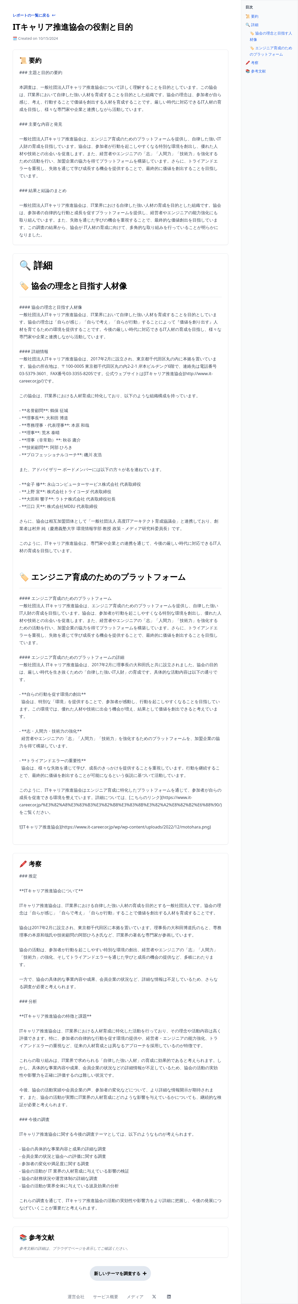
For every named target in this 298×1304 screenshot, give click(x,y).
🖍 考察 (251, 62)
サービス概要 (105, 1297)
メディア (135, 1297)
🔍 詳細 (251, 24)
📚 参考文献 (255, 70)
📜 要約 (251, 16)
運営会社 (76, 1297)
